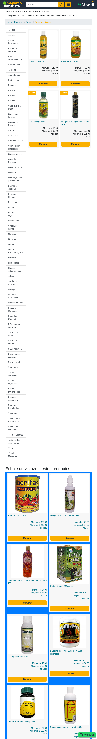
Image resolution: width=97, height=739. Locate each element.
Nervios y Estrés (15, 303)
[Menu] (68, 4)
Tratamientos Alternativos (14, 441)
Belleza (11, 90)
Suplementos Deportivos (14, 428)
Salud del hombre (12, 342)
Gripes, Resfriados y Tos (15, 251)
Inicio (9, 22)
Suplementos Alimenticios (14, 420)
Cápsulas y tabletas (13, 115)
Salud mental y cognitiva (15, 355)
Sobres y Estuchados (13, 406)
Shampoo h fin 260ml (37, 61)
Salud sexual (14, 362)
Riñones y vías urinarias (14, 325)
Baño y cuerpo (14, 80)
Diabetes (12, 172)
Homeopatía (13, 263)
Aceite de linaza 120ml (69, 61)
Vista (10, 448)
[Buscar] (61, 4)
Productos (18, 22)
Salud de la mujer (13, 334)
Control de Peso (15, 141)
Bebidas (12, 85)
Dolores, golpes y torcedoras (15, 179)
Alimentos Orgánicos (12, 49)
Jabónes (12, 276)
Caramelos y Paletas (14, 123)
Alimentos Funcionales (13, 41)
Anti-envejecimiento (15, 58)
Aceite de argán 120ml (37, 122)
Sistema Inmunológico (14, 390)
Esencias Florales (12, 195)
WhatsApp (86, 735)
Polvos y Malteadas (13, 309)
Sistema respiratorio (13, 398)
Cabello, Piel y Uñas (14, 107)
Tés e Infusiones (15, 435)
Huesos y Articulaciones (14, 269)
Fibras (11, 207)
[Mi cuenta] (88, 4)
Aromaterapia (14, 75)
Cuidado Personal (12, 160)
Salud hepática (15, 349)
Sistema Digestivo (12, 382)
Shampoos (13, 367)
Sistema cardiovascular (14, 374)
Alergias (12, 35)
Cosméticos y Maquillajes (14, 147)
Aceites (11, 30)
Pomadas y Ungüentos (13, 317)
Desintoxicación (15, 167)
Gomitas (12, 234)
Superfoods (13, 413)
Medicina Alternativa (13, 296)
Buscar (29, 22)
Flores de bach (15, 221)
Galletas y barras (12, 227)
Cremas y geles (15, 154)
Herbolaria (13, 258)
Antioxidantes (14, 65)
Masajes (12, 289)
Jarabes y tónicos (12, 282)
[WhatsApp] (79, 4)
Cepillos (11, 130)
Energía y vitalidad (12, 187)
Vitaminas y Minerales (13, 454)
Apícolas (12, 70)
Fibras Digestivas (13, 214)
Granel (11, 244)
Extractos (12, 202)
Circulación (13, 136)
